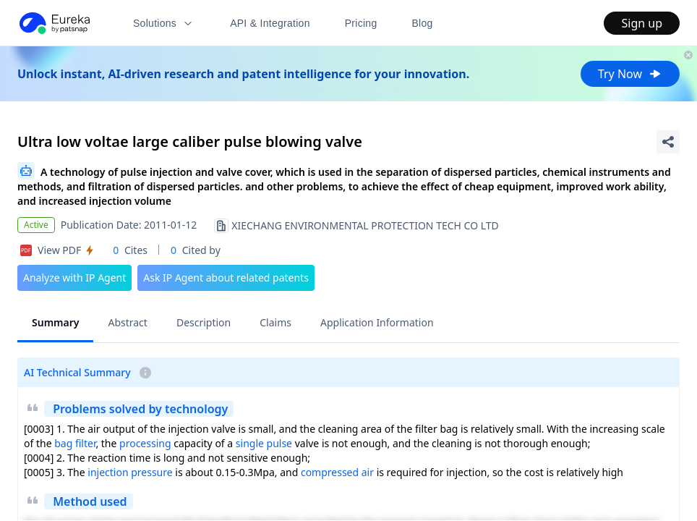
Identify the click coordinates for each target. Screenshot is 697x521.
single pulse (264, 443)
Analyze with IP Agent (74, 277)
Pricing (361, 23)
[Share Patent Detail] (668, 141)
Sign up (641, 23)
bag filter (74, 443)
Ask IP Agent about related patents (226, 277)
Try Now (630, 74)
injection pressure (129, 472)
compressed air (337, 472)
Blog (422, 23)
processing (145, 443)
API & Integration (270, 23)
